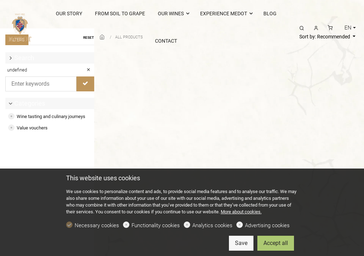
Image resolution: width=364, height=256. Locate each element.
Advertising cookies (267, 225)
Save (241, 243)
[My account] (316, 28)
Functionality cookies (156, 225)
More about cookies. (241, 211)
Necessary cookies (97, 225)
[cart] (330, 28)
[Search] (302, 28)
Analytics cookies (212, 225)
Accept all (275, 243)
